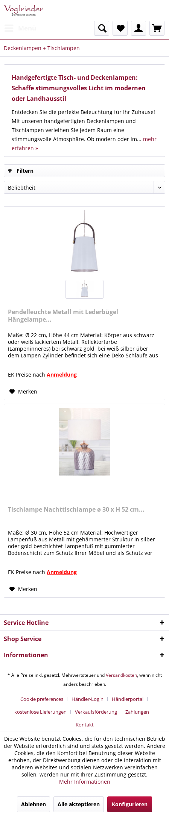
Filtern (20, 170)
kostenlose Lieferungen (40, 711)
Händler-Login (88, 699)
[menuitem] (20, 28)
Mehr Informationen (84, 781)
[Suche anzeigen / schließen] (101, 28)
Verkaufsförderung (96, 711)
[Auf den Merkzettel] (23, 391)
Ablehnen (33, 804)
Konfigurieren (130, 804)
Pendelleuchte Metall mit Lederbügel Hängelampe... (63, 315)
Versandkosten (121, 675)
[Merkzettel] (120, 28)
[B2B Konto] (138, 28)
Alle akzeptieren (79, 804)
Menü (20, 27)
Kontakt (85, 724)
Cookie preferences (41, 699)
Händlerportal (127, 699)
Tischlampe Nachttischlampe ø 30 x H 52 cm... (76, 510)
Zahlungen (137, 711)
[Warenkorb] (156, 28)
